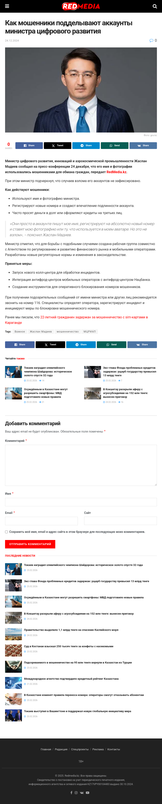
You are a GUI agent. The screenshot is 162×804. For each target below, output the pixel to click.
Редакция (61, 749)
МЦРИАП (90, 331)
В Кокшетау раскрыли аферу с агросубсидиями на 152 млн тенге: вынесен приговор (125, 393)
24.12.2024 (12, 40)
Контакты (113, 749)
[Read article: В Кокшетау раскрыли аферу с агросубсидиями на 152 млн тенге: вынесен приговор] (92, 393)
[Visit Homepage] (81, 6)
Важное (20, 331)
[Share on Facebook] (29, 145)
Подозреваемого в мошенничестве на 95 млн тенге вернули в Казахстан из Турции (78, 662)
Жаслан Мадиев (41, 331)
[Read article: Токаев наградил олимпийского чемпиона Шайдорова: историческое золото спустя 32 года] (13, 372)
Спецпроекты (80, 749)
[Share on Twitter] (57, 145)
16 (120, 402)
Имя (9, 493)
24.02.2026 (109, 402)
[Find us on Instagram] (76, 793)
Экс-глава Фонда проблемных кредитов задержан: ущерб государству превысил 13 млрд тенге (129, 371)
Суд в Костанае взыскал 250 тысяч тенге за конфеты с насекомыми (68, 646)
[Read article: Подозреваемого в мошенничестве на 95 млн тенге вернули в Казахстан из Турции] (13, 667)
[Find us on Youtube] (87, 793)
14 (41, 380)
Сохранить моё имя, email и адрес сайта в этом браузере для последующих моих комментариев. (77, 531)
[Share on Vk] (143, 145)
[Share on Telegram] (86, 145)
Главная (46, 749)
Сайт (87, 513)
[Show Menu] (7, 6)
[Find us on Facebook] (71, 793)
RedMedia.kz (116, 172)
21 (41, 402)
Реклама (98, 749)
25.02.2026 (30, 380)
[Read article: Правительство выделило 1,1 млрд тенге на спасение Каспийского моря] (13, 634)
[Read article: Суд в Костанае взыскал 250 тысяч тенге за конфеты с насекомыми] (13, 651)
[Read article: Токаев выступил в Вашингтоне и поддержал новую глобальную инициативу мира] (13, 715)
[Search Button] (155, 6)
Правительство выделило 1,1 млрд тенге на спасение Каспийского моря (71, 629)
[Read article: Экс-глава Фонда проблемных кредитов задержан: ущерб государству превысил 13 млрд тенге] (92, 372)
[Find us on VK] (82, 793)
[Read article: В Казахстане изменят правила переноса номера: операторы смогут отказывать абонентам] (13, 699)
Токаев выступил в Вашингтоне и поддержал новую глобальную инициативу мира (77, 711)
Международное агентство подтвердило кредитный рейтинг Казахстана (71, 678)
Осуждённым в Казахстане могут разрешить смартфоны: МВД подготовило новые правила (46, 393)
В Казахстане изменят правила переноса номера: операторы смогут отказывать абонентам (84, 695)
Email (10, 513)
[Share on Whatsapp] (114, 145)
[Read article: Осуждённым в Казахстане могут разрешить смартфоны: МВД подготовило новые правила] (13, 393)
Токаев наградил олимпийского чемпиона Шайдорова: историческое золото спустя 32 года (48, 371)
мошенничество (68, 331)
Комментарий (16, 440)
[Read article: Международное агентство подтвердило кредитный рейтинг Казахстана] (13, 683)
